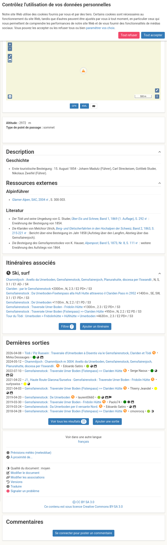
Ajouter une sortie (107, 421)
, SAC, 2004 (28, 199)
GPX (74, 105)
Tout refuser (129, 35)
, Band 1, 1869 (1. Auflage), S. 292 (108, 218)
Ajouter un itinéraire (95, 326)
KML (84, 105)
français (83, 441)
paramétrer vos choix (100, 28)
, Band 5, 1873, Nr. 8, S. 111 (110, 243)
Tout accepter (153, 35)
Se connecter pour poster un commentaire (83, 533)
